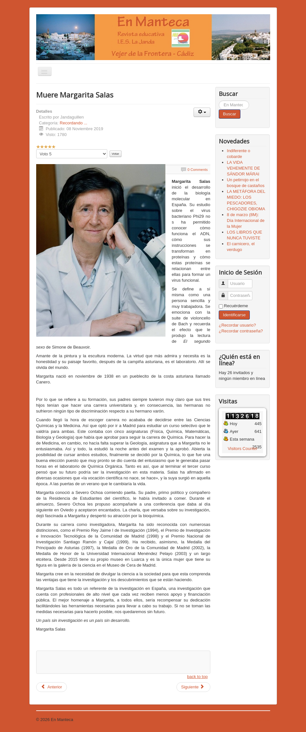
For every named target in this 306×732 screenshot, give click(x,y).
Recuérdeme (236, 305)
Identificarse (234, 314)
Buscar (229, 113)
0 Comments (197, 170)
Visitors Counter (243, 448)
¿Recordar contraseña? (241, 331)
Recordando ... (73, 122)
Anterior (51, 687)
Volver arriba (258, 719)
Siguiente (193, 687)
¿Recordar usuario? (237, 325)
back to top (197, 676)
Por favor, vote (36, 149)
